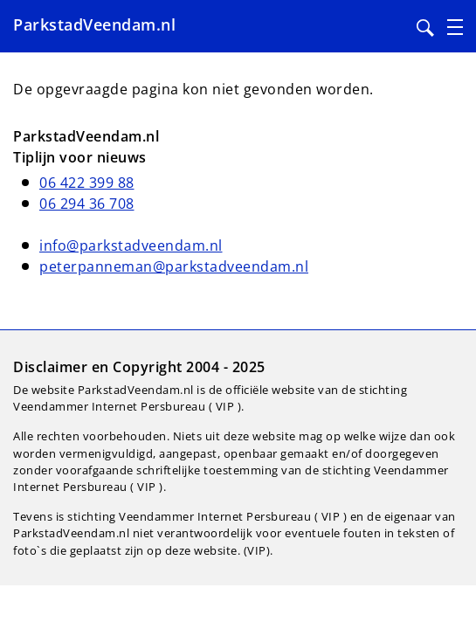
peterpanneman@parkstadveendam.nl (173, 266)
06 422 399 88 (87, 182)
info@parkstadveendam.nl (131, 245)
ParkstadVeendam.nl (94, 24)
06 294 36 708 (87, 203)
